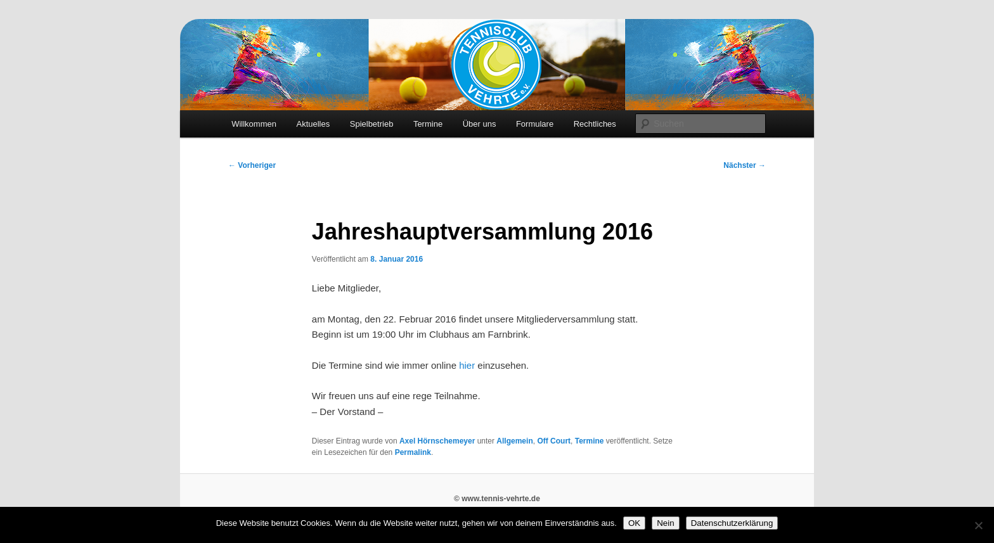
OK (634, 523)
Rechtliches (595, 124)
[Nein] (978, 525)
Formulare (534, 124)
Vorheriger (252, 165)
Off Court (554, 441)
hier (467, 365)
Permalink (413, 452)
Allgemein (514, 441)
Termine (427, 124)
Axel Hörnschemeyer (437, 441)
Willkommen (253, 124)
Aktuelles (313, 124)
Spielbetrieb (372, 124)
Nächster (744, 165)
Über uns (479, 124)
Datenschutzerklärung (732, 523)
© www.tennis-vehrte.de (497, 498)
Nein (665, 523)
